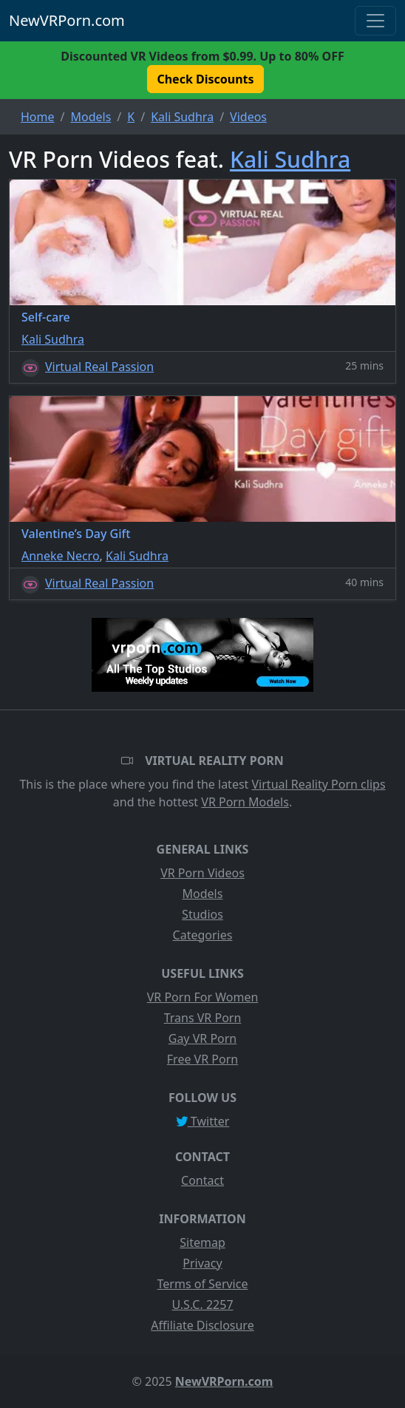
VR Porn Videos (202, 873)
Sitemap (202, 1242)
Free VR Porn (202, 1059)
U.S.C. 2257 (202, 1304)
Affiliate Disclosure (202, 1325)
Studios (202, 914)
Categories (203, 935)
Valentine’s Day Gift (75, 534)
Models (203, 893)
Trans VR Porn (203, 1018)
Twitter (203, 1121)
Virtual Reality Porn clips (319, 784)
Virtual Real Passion (99, 366)
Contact (202, 1180)
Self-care (45, 317)
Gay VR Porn (203, 1038)
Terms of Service (202, 1284)
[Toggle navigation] (375, 20)
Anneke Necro (60, 556)
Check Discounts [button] (205, 79)
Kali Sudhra (290, 159)
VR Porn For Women (203, 997)
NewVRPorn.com (67, 20)
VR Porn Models (245, 802)
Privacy (202, 1263)
